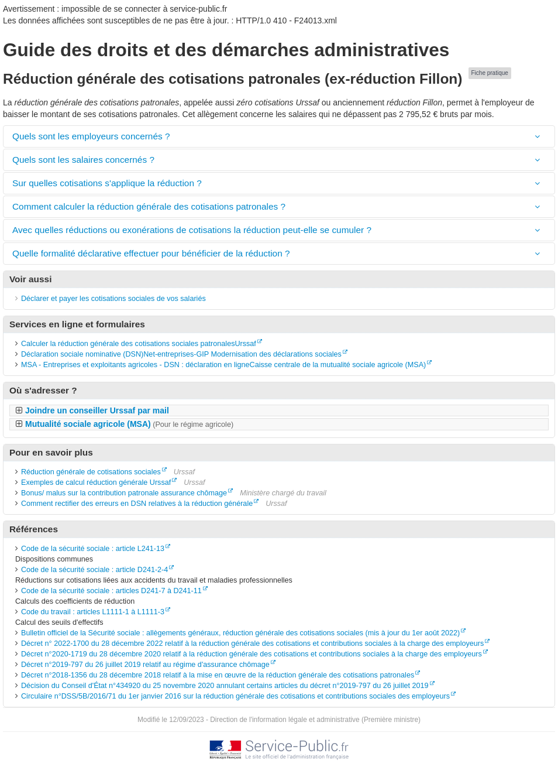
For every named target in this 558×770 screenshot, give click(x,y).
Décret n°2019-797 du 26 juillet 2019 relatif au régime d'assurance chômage (145, 665)
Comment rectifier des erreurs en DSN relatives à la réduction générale (137, 503)
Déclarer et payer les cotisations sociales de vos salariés (113, 299)
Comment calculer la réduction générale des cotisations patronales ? (148, 206)
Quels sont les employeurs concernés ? (91, 136)
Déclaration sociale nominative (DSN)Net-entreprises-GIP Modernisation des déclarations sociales (181, 354)
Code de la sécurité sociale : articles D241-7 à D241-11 (111, 591)
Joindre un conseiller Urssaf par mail (97, 410)
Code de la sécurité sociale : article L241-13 (92, 549)
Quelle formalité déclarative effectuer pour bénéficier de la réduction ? (151, 253)
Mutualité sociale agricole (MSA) (129, 424)
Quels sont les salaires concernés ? (83, 160)
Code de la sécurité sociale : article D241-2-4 (94, 570)
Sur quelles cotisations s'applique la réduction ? (107, 183)
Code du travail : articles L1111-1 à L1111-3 (92, 612)
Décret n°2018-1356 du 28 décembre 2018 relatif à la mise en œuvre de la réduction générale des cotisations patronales (217, 675)
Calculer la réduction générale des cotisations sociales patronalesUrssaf (138, 344)
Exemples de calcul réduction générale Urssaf (96, 482)
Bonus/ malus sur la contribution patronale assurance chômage (124, 493)
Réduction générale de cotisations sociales (91, 472)
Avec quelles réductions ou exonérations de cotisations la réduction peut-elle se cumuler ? (191, 230)
